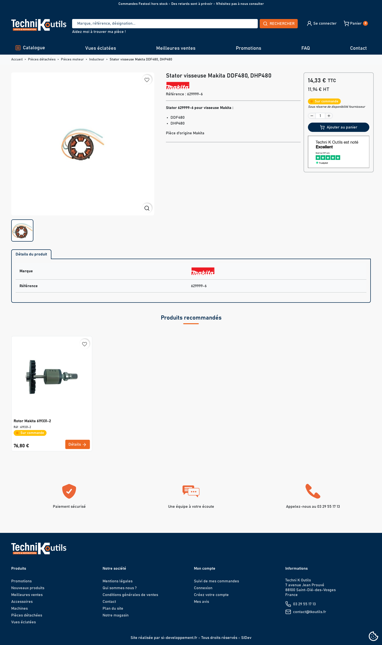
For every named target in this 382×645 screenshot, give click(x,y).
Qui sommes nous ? (120, 588)
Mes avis (201, 602)
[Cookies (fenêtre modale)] (373, 636)
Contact (358, 48)
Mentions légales (118, 581)
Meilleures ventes (175, 48)
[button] (321, 23)
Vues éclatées (100, 48)
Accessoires (22, 602)
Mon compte (204, 568)
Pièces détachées (26, 615)
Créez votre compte (211, 595)
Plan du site (113, 608)
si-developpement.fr (179, 638)
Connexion (203, 588)
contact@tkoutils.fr (309, 612)
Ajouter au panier (338, 127)
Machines (19, 608)
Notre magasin (116, 615)
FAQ (305, 48)
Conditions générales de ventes (130, 595)
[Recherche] (165, 23)
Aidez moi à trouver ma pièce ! (99, 32)
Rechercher (279, 23)
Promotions (248, 48)
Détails (77, 444)
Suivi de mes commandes (216, 581)
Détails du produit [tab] (31, 254)
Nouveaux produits (27, 588)
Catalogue (30, 48)
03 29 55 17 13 (304, 604)
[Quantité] (320, 116)
